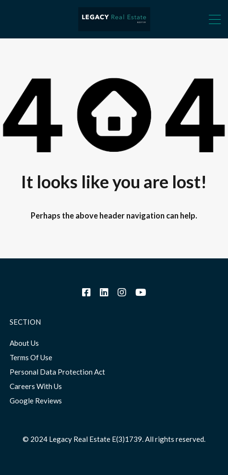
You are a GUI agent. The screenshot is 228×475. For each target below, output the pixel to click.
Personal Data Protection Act (57, 371)
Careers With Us (36, 386)
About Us (24, 343)
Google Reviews (36, 400)
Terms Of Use (31, 357)
